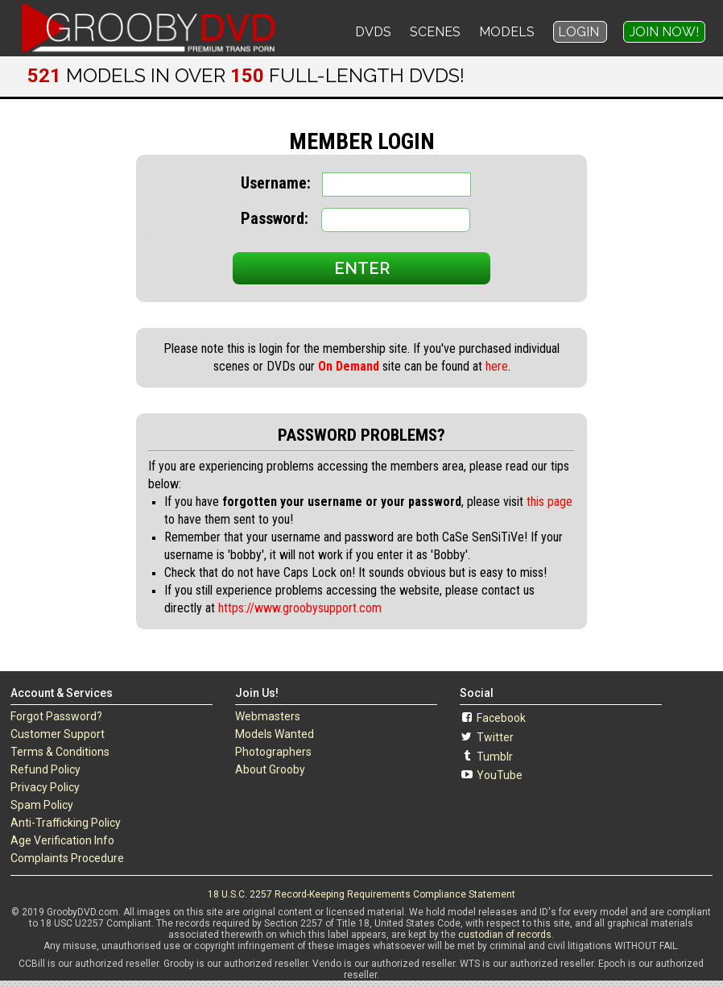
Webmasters (267, 716)
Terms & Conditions (59, 751)
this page (549, 501)
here (496, 366)
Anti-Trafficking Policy (65, 822)
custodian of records (505, 934)
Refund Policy (45, 769)
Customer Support (57, 734)
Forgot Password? (56, 716)
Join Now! (664, 31)
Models (507, 31)
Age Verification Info (62, 840)
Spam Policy (41, 804)
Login (580, 31)
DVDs (373, 31)
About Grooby (270, 769)
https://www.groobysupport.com (300, 608)
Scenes (435, 31)
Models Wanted (274, 734)
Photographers (273, 751)
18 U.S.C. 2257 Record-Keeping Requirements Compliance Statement (361, 894)
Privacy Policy (45, 787)
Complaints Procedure (67, 858)
